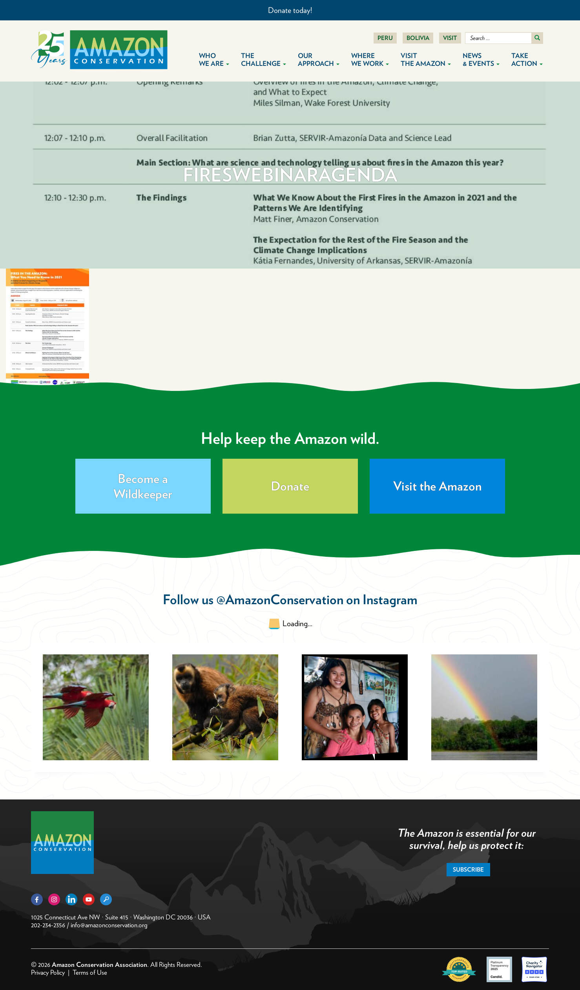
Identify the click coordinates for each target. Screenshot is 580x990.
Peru (385, 38)
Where (370, 59)
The (263, 59)
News (481, 59)
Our (318, 59)
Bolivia (418, 38)
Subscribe (468, 869)
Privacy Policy (48, 972)
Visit (450, 38)
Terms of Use (90, 972)
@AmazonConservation (279, 599)
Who (214, 59)
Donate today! (290, 10)
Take (527, 59)
